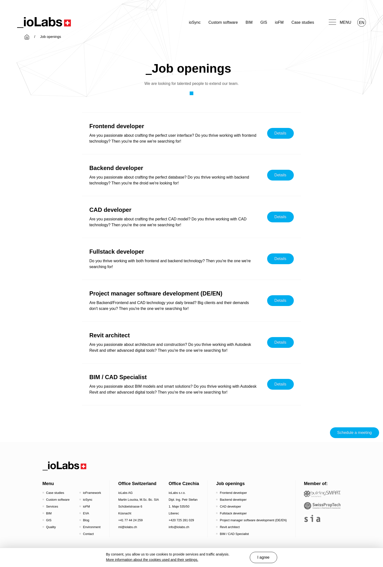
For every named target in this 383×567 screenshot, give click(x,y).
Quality (51, 527)
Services (52, 506)
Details (280, 133)
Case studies (302, 22)
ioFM (279, 22)
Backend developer (233, 499)
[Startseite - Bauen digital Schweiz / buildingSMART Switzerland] (322, 494)
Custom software (223, 22)
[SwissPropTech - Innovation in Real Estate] (322, 506)
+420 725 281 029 (181, 520)
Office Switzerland (137, 483)
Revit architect (230, 527)
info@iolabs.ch (179, 527)
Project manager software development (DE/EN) (253, 520)
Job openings (230, 483)
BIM (249, 22)
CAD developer (230, 506)
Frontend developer (233, 493)
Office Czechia (184, 483)
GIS (263, 22)
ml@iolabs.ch (127, 527)
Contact (88, 534)
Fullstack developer (233, 513)
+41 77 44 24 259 (130, 520)
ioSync (195, 22)
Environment (92, 527)
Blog (86, 520)
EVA (86, 513)
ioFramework (92, 493)
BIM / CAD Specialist (234, 534)
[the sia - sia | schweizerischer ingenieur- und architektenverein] (312, 518)
